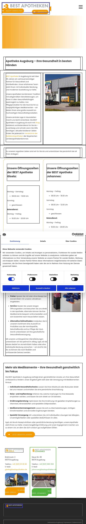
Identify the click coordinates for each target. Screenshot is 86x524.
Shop (37, 122)
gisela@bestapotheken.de (16, 469)
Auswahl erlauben (43, 288)
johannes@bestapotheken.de (44, 469)
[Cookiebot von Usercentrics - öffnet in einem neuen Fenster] (73, 234)
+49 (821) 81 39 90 (19, 464)
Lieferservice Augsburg (55, 522)
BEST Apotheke (12, 76)
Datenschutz (76, 522)
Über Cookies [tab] (71, 241)
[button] (66, 7)
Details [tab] (43, 241)
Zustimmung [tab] (15, 241)
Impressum (67, 522)
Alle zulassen (70, 288)
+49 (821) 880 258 (46, 464)
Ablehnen (16, 288)
